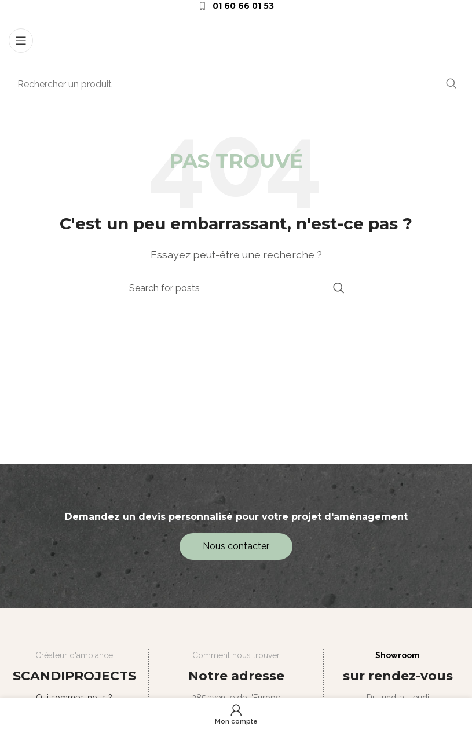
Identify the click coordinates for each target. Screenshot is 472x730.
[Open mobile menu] (21, 40)
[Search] (236, 84)
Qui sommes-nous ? (74, 697)
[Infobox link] (236, 6)
